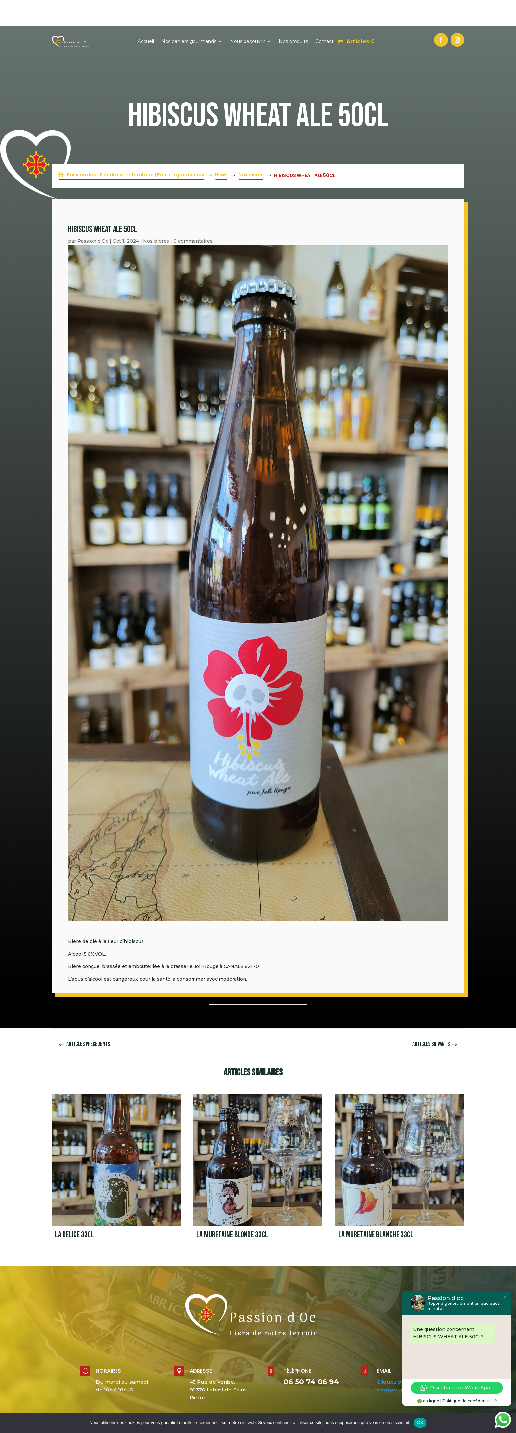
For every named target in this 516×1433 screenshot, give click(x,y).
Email (384, 1344)
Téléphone (297, 1344)
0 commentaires (193, 214)
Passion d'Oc (92, 214)
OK (420, 1422)
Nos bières (156, 214)
